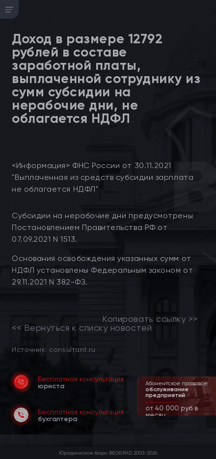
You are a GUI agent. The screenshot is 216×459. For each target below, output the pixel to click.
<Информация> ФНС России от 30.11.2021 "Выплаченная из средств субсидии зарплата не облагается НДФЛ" (102, 177)
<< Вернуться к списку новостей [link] (82, 327)
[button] (210, 415)
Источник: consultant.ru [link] (53, 349)
